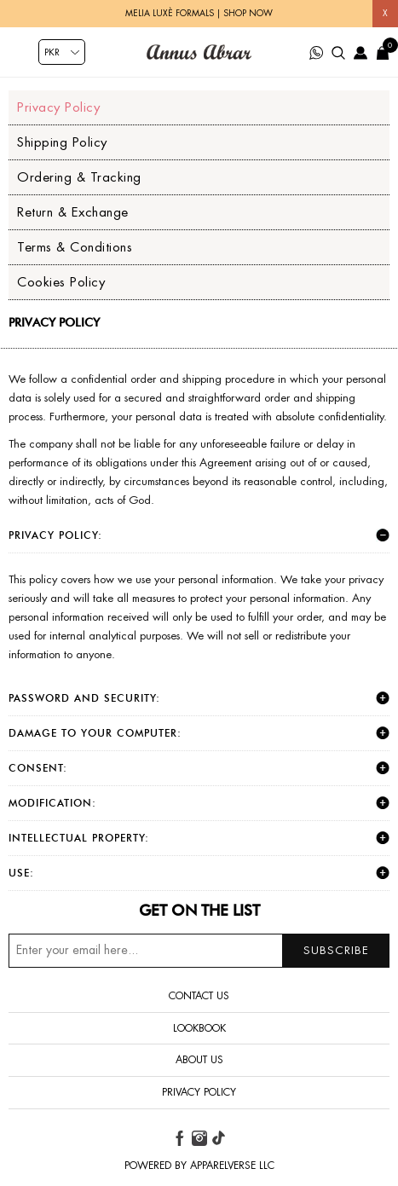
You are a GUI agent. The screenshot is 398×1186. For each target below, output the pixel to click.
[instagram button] (199, 1138)
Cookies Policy (61, 282)
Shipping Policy (62, 142)
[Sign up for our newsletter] (199, 951)
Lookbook (199, 1028)
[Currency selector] (61, 52)
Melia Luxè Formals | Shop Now (199, 13)
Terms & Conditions (74, 247)
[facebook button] (179, 1138)
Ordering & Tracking (79, 177)
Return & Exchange (73, 212)
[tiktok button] (218, 1138)
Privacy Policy (58, 107)
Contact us (199, 996)
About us (199, 1060)
